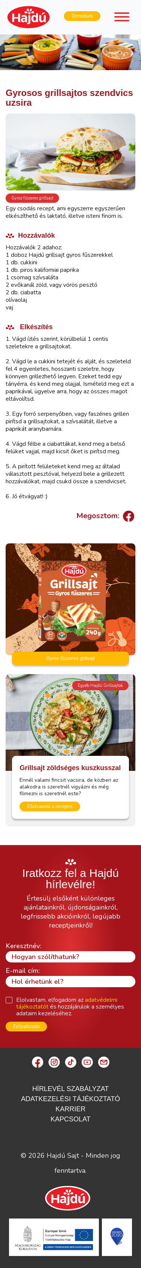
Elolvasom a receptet (50, 806)
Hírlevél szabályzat (70, 1089)
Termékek (82, 16)
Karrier (70, 1109)
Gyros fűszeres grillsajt (32, 198)
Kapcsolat (70, 1119)
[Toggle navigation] (122, 18)
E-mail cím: (23, 970)
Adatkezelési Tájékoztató (70, 1099)
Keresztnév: (23, 945)
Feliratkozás (26, 1026)
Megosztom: (104, 516)
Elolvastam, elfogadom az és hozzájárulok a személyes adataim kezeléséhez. (70, 1007)
